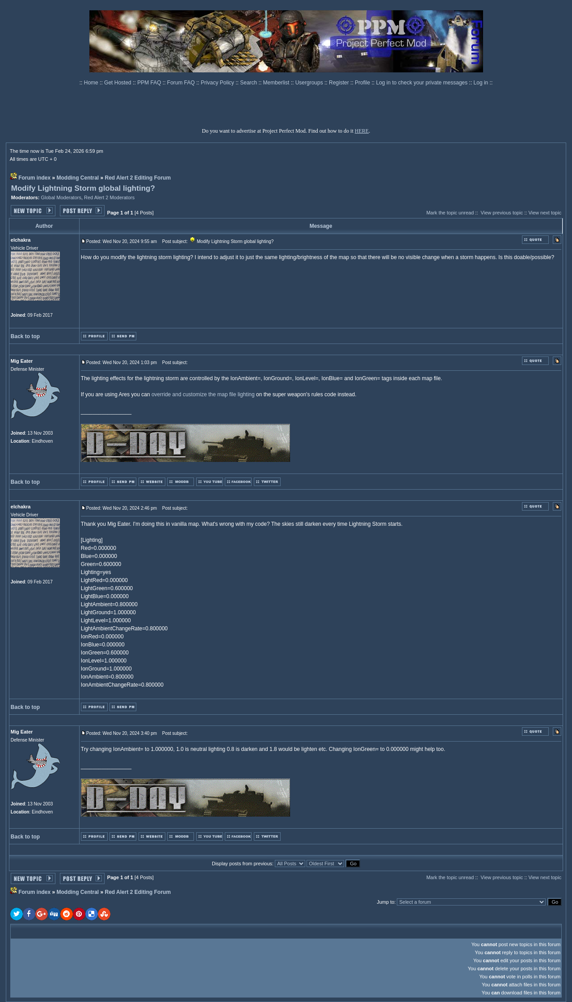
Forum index (34, 178)
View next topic (544, 212)
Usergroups (309, 83)
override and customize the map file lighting (203, 394)
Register (339, 83)
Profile (363, 83)
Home (92, 83)
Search (249, 83)
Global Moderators (61, 197)
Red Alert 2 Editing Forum (138, 178)
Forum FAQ (181, 83)
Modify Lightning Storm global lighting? (83, 188)
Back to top (25, 336)
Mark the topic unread (450, 212)
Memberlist (277, 83)
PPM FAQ (150, 83)
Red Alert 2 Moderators (109, 197)
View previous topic (502, 212)
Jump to (385, 902)
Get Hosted (118, 83)
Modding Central (78, 178)
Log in (481, 83)
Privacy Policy (218, 83)
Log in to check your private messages (422, 83)
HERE (362, 131)
